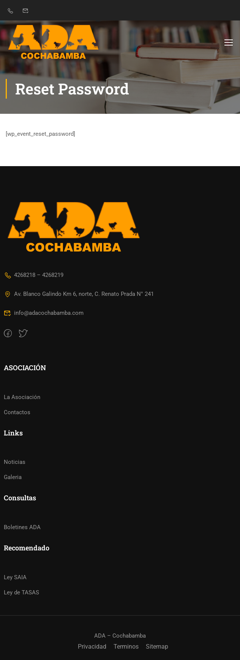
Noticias (14, 462)
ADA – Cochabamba (120, 635)
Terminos (126, 646)
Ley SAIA (15, 577)
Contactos (17, 412)
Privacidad (92, 646)
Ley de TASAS (21, 592)
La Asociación (22, 397)
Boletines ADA (22, 527)
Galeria (13, 477)
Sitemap (157, 646)
